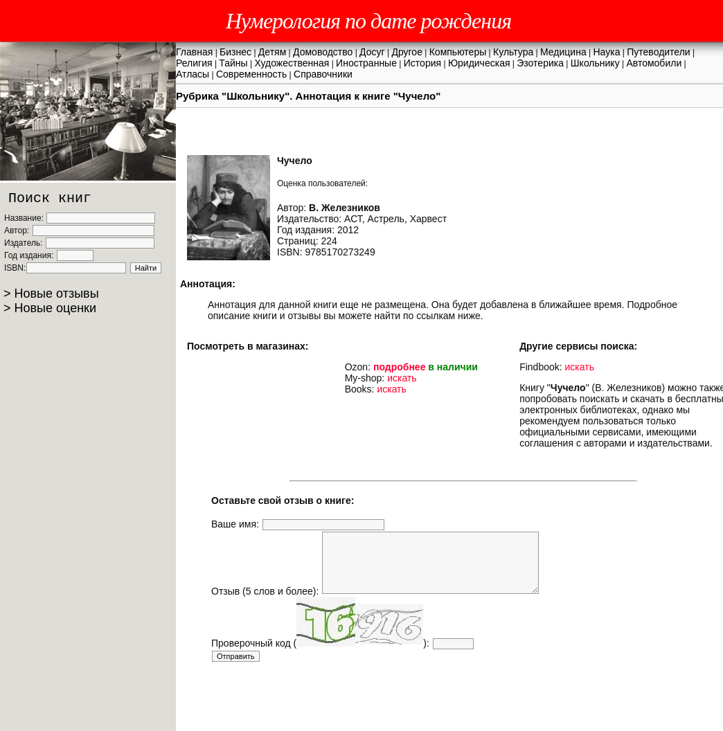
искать (401, 377)
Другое (406, 51)
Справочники (323, 74)
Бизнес (235, 51)
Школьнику (595, 63)
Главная (194, 51)
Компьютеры (458, 51)
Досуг (372, 51)
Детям (272, 51)
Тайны (233, 63)
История (422, 63)
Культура (513, 51)
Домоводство (322, 51)
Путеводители (658, 51)
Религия (194, 63)
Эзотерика (540, 63)
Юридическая (479, 63)
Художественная (291, 63)
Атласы (192, 74)
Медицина (563, 51)
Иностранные (366, 63)
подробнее (399, 366)
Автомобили (653, 63)
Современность (251, 74)
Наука (607, 51)
